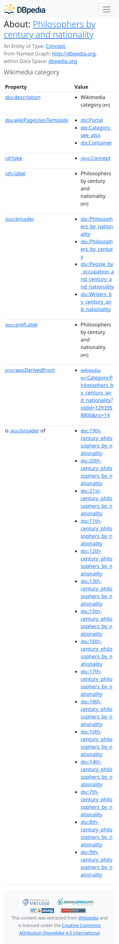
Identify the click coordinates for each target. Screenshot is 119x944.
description (23, 97)
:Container (96, 142)
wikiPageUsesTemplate (36, 120)
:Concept (96, 158)
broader (19, 218)
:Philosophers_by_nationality (97, 226)
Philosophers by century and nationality (49, 29)
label (15, 173)
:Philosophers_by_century (97, 249)
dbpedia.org (62, 61)
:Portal (92, 120)
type (13, 158)
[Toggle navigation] (106, 9)
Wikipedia (88, 918)
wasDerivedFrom (30, 370)
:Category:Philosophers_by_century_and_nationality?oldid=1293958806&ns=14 (97, 393)
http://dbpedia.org (74, 53)
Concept (55, 46)
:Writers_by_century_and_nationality (96, 302)
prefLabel (21, 324)
